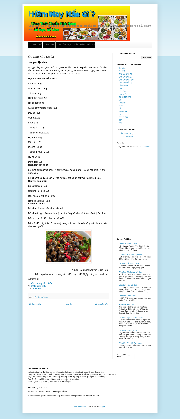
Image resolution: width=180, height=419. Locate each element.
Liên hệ (91, 45)
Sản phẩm (79, 45)
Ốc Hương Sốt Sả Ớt (41, 283)
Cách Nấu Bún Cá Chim (128, 244)
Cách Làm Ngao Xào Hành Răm (131, 318)
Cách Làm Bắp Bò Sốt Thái (129, 263)
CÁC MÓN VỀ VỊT (126, 83)
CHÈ (120, 88)
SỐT (120, 120)
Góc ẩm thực (65, 45)
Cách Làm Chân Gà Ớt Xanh (129, 296)
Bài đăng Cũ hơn (101, 304)
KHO (120, 106)
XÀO (120, 123)
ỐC (46, 297)
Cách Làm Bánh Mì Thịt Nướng (130, 343)
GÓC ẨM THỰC (39, 297)
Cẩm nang (50, 45)
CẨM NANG (123, 86)
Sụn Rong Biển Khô (126, 305)
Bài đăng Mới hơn (35, 304)
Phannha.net (146, 147)
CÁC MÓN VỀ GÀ (125, 77)
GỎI (120, 100)
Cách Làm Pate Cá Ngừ (128, 285)
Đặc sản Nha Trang (126, 136)
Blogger (102, 406)
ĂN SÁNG (122, 68)
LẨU (120, 109)
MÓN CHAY (123, 111)
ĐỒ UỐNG (123, 91)
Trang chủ (36, 45)
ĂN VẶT (122, 71)
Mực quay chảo (38, 286)
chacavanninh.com (81, 406)
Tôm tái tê (36, 288)
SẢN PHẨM (123, 117)
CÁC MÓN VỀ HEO (126, 80)
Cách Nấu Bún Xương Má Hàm (130, 272)
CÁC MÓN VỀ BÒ (125, 74)
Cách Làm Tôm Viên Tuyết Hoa (130, 255)
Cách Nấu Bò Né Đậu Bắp (129, 330)
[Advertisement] (134, 191)
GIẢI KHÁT (123, 94)
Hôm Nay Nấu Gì (60, 13)
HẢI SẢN (122, 103)
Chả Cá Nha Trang (126, 133)
